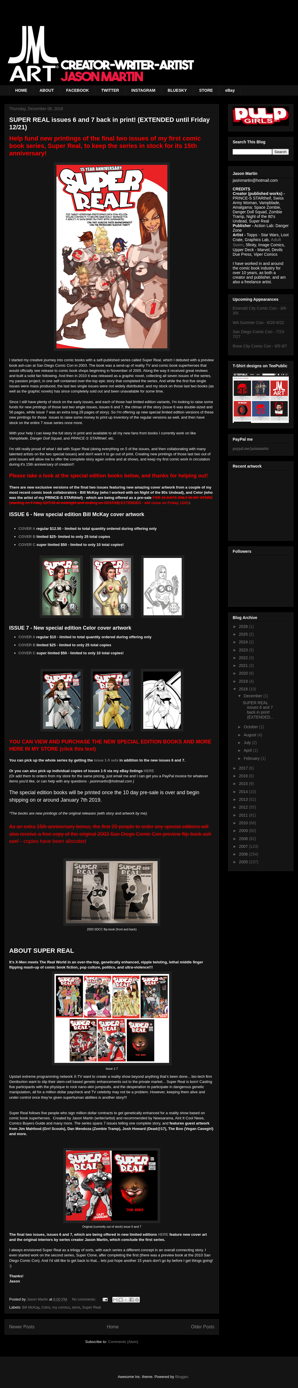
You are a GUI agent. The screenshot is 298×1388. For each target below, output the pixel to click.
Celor (46, 1307)
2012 (244, 807)
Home (113, 1326)
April (248, 750)
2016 (244, 776)
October (251, 727)
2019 (244, 681)
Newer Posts (21, 1326)
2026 (244, 626)
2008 (244, 838)
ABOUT (47, 90)
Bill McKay (31, 1307)
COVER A (27, 528)
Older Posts (202, 1326)
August (250, 735)
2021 (244, 665)
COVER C (27, 544)
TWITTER (110, 90)
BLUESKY (177, 90)
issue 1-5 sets (106, 760)
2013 (244, 799)
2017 (244, 768)
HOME (21, 90)
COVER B (27, 536)
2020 (244, 673)
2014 (244, 791)
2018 (244, 689)
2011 (244, 815)
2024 (244, 642)
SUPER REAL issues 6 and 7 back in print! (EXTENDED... (258, 709)
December (253, 696)
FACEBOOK (77, 90)
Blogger (181, 1377)
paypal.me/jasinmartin (250, 448)
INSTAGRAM (143, 90)
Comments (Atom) (123, 1342)
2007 (244, 846)
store (76, 1307)
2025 (244, 634)
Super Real (91, 1307)
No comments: (84, 1299)
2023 (244, 650)
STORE (206, 90)
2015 (244, 783)
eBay (230, 90)
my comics (61, 1307)
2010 (244, 823)
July (248, 742)
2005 (244, 862)
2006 (244, 854)
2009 (244, 830)
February (252, 758)
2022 (244, 657)
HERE (149, 771)
